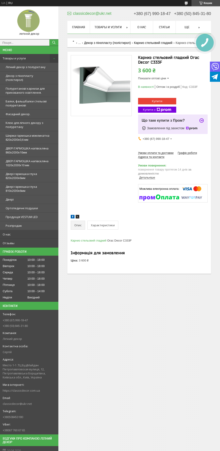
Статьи (164, 27)
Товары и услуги (14, 58)
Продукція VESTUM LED (22, 217)
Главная (78, 27)
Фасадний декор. (18, 114)
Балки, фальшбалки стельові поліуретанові (26, 103)
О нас (7, 234)
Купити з (157, 110)
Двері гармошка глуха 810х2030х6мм (21, 189)
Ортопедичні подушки (22, 208)
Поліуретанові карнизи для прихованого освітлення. (25, 90)
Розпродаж (14, 226)
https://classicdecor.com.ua (21, 390)
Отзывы (8, 243)
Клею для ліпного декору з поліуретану (24, 125)
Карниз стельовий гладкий (153, 43)
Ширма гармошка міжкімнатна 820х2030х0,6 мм (27, 138)
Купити (157, 101)
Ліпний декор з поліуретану (26, 67)
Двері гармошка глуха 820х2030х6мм (21, 176)
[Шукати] (53, 42)
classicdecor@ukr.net (17, 404)
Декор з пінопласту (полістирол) (19, 78)
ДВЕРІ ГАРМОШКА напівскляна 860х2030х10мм (27, 150)
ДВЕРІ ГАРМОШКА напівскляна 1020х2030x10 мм (27, 163)
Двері (10, 199)
